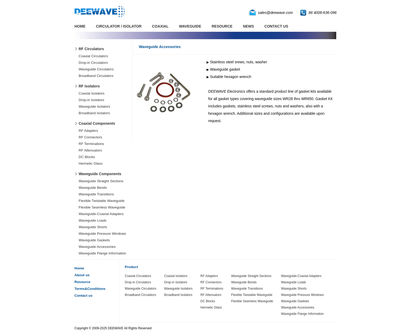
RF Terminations (91, 144)
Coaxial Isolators (92, 93)
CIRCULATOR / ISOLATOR (119, 26)
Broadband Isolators (94, 113)
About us (82, 275)
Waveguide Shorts (93, 227)
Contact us (83, 296)
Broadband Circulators (96, 76)
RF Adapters (88, 131)
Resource (82, 282)
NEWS (248, 26)
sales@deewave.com (275, 13)
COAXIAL (160, 26)
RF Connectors (90, 137)
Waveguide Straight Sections (101, 181)
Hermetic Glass (90, 163)
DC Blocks (87, 157)
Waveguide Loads (92, 220)
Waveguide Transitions (96, 194)
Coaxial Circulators (93, 56)
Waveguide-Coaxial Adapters (101, 214)
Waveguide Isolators (94, 106)
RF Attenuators (90, 150)
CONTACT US (276, 26)
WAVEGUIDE (190, 26)
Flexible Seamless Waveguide (102, 207)
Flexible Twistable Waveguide (102, 201)
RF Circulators (91, 49)
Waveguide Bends (93, 188)
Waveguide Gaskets (94, 240)
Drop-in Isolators (91, 100)
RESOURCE (222, 26)
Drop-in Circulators (93, 63)
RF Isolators (89, 86)
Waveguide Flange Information (102, 253)
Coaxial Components (97, 123)
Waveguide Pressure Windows (102, 234)
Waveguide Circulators (96, 69)
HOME (79, 26)
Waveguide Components (100, 174)
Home (79, 268)
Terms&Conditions (89, 289)
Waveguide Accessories (97, 247)
